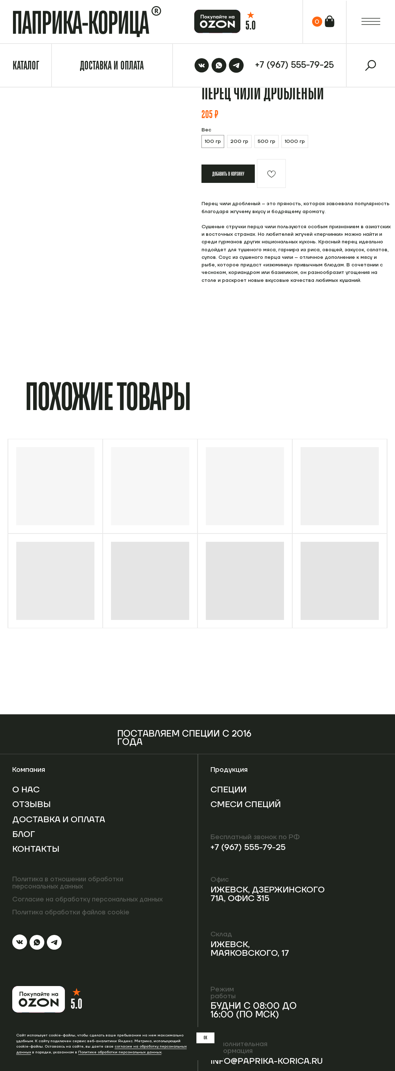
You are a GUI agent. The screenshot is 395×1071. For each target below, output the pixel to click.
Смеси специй (229, 809)
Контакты (36, 857)
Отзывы (32, 804)
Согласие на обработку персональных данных (91, 899)
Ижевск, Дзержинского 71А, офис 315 (270, 894)
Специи (229, 789)
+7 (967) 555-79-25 (249, 847)
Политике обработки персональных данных (119, 1052)
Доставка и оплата (41, 823)
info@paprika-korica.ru (268, 1061)
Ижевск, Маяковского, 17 (251, 949)
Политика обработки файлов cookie (72, 912)
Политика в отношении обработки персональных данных (69, 883)
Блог (24, 843)
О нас (26, 789)
